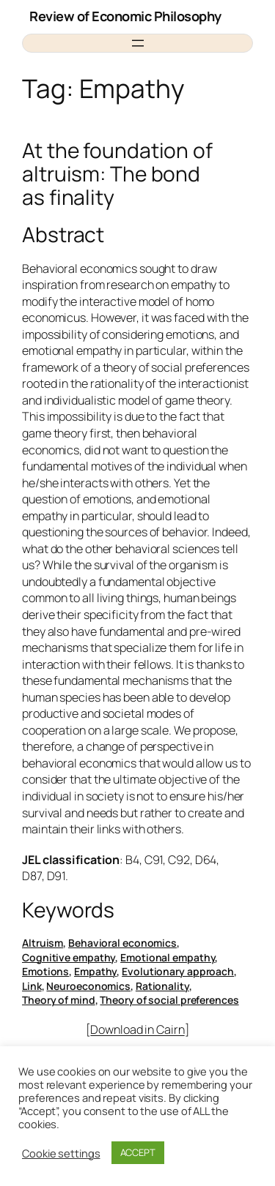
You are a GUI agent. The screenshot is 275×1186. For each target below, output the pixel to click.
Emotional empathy (167, 957)
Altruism (42, 943)
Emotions (45, 971)
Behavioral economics (122, 943)
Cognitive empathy (68, 957)
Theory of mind (58, 1000)
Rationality (162, 986)
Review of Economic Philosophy (125, 16)
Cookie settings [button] (61, 1153)
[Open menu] (138, 43)
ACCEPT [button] (137, 1152)
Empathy (95, 971)
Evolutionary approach (178, 971)
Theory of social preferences (169, 1000)
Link (32, 986)
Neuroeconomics (88, 986)
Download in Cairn (137, 1029)
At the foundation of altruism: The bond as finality (117, 174)
